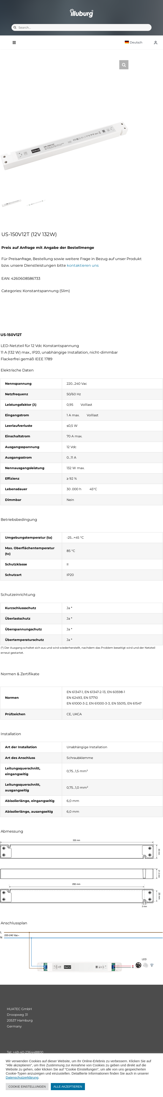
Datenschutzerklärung (22, 1077)
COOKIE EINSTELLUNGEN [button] (27, 1086)
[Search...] (81, 27)
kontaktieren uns (83, 265)
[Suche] (14, 27)
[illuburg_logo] (81, 8)
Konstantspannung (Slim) (46, 291)
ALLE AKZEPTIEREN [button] (68, 1086)
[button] (123, 64)
